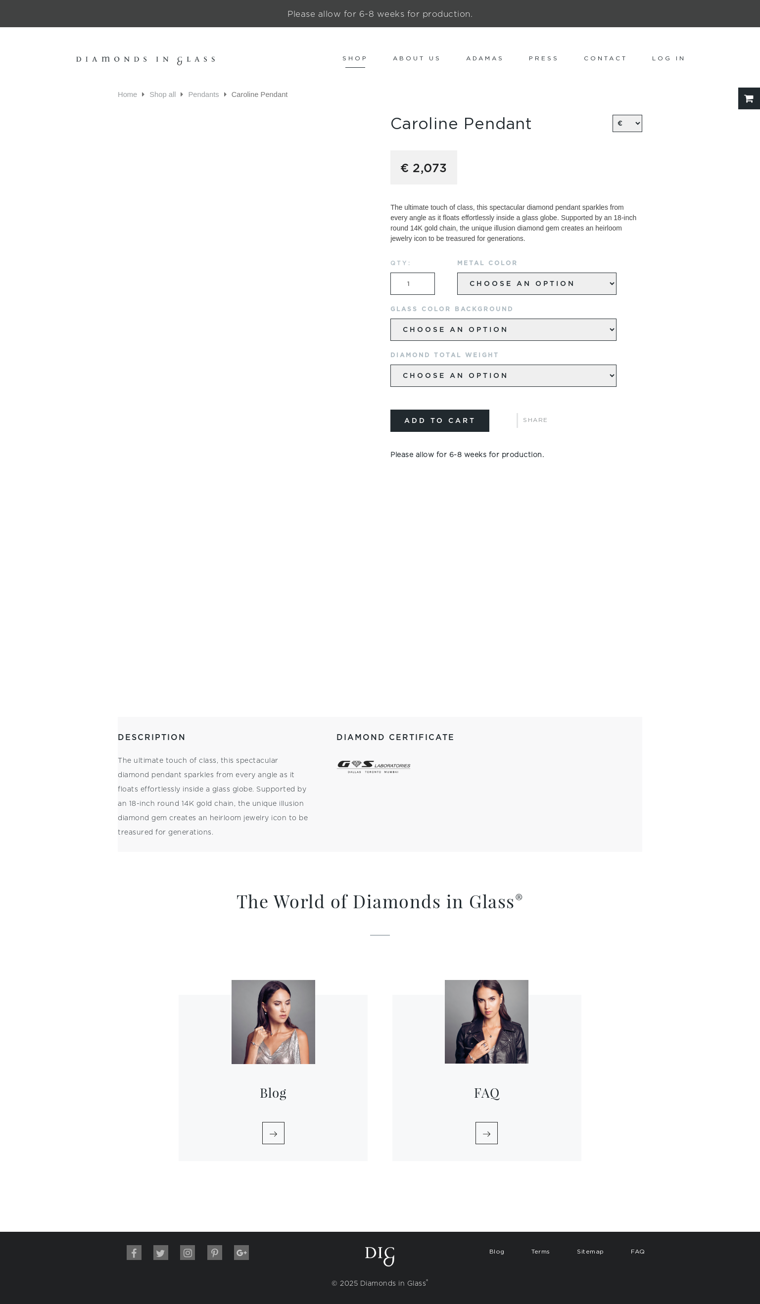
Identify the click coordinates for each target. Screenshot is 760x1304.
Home (127, 94)
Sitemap (590, 1251)
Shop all (162, 94)
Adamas (485, 58)
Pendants (203, 94)
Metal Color (487, 263)
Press (544, 58)
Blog (497, 1251)
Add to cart (440, 420)
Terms (540, 1251)
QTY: (400, 263)
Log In (669, 58)
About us (417, 58)
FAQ (638, 1251)
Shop (355, 58)
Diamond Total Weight (444, 355)
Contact (605, 58)
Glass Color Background (452, 309)
